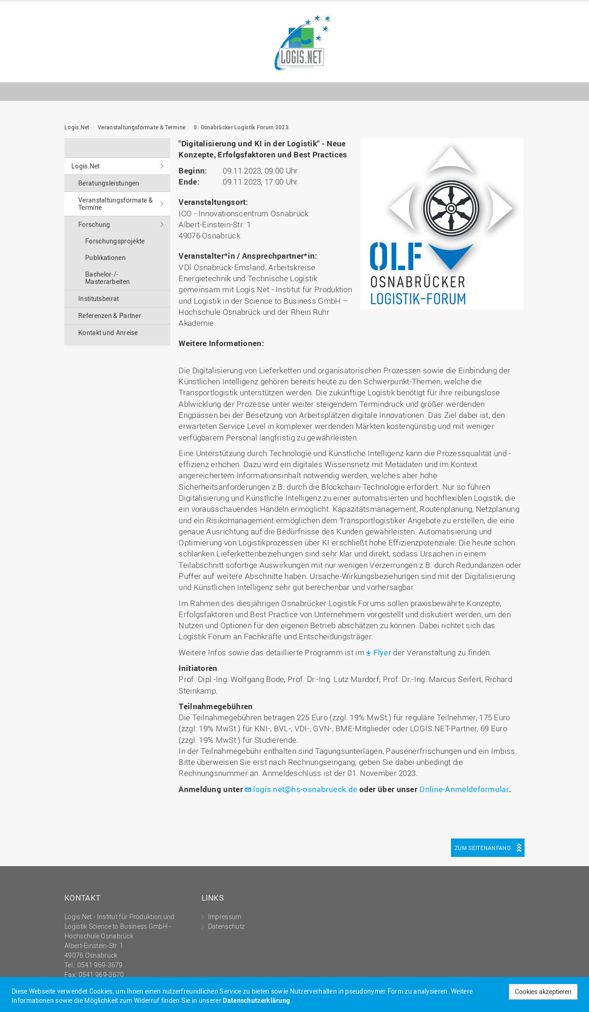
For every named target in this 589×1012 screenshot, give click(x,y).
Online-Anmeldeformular (464, 789)
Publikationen (105, 257)
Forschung (94, 224)
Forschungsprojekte (114, 241)
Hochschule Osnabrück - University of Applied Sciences (494, 67)
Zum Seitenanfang (483, 847)
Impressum (225, 916)
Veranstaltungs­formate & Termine (141, 127)
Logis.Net (294, 43)
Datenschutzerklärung (256, 1000)
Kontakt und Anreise (108, 332)
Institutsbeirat (98, 298)
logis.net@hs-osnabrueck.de (305, 789)
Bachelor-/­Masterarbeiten (107, 278)
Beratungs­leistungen (108, 183)
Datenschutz (226, 926)
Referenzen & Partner (109, 315)
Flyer (382, 652)
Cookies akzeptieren (543, 991)
